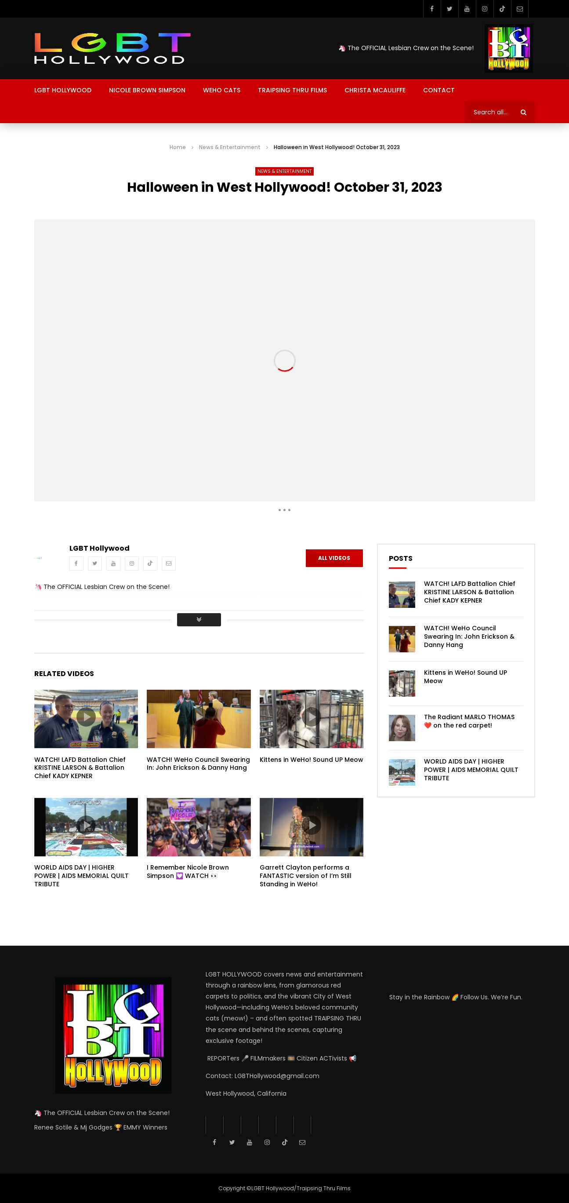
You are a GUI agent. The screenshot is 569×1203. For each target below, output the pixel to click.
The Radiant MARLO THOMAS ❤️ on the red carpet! (469, 721)
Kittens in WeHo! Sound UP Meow (311, 759)
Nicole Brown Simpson (147, 90)
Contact (439, 90)
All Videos (334, 558)
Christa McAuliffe (375, 90)
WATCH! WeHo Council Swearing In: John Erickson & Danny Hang (198, 763)
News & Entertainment (230, 147)
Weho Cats (221, 90)
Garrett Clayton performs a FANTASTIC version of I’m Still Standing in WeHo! (306, 876)
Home (178, 147)
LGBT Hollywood (62, 90)
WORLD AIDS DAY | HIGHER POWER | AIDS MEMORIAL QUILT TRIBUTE (81, 876)
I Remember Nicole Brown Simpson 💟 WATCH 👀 (188, 871)
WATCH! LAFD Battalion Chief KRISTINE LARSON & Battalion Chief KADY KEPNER (80, 768)
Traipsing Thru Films (292, 90)
